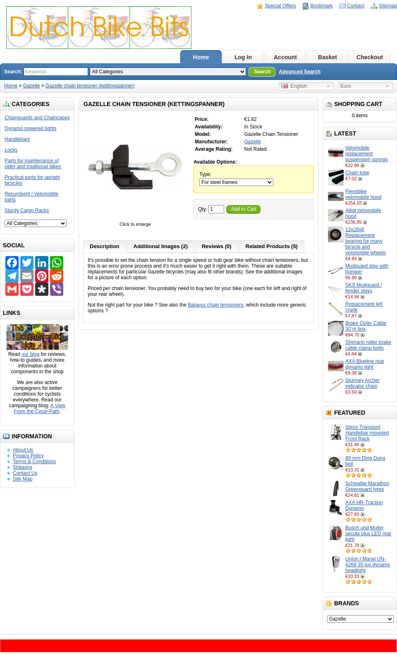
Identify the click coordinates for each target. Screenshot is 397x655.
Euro (345, 86)
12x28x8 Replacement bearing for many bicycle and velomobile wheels (365, 241)
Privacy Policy (28, 456)
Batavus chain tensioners (215, 305)
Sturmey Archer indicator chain (362, 383)
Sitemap (388, 6)
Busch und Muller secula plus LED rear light (368, 533)
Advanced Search (299, 72)
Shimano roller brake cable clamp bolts (368, 345)
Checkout (369, 57)
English (294, 86)
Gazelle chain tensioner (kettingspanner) (89, 86)
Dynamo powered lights (30, 128)
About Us (23, 450)
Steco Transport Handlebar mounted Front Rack (367, 433)
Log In (243, 57)
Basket (327, 57)
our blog (30, 354)
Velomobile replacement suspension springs (366, 153)
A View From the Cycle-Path (39, 408)
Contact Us (25, 473)
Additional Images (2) (161, 246)
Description (105, 246)
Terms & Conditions (34, 461)
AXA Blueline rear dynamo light (364, 364)
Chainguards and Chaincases (37, 118)
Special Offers (280, 6)
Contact (355, 6)
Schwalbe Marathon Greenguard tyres (367, 486)
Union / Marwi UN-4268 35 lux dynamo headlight (367, 564)
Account (285, 57)
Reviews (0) (217, 246)
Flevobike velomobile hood (363, 194)
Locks (11, 150)
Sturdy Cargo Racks (27, 210)
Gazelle (31, 86)
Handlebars (17, 139)
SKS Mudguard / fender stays (363, 288)
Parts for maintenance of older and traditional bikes (33, 163)
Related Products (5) (272, 246)
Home (201, 57)
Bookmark (322, 6)
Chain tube (357, 173)
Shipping (22, 467)
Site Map (22, 479)
